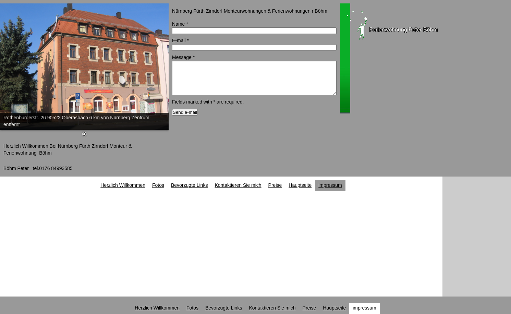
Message (183, 57)
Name (180, 24)
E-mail (180, 40)
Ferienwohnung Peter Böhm (403, 30)
